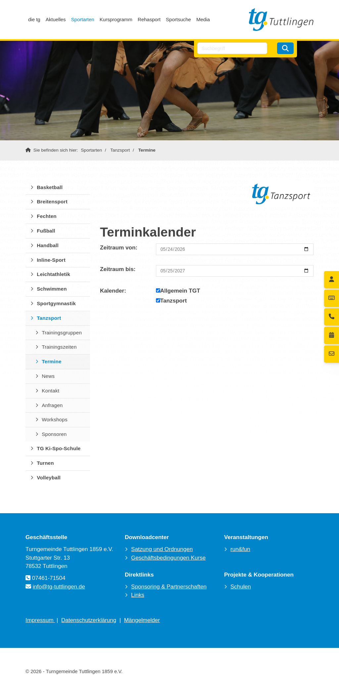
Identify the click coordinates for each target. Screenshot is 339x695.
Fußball (46, 231)
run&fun (240, 549)
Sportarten (82, 19)
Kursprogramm (116, 19)
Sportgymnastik (56, 303)
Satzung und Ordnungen (162, 549)
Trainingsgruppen (62, 332)
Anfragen (52, 405)
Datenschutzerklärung (88, 620)
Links (137, 595)
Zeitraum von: (118, 247)
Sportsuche (178, 19)
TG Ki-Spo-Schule (58, 448)
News (48, 376)
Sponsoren (54, 434)
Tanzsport (120, 150)
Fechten (47, 216)
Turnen (45, 463)
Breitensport (52, 201)
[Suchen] (285, 48)
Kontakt (50, 390)
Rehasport (149, 19)
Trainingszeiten (59, 347)
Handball (48, 245)
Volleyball (49, 477)
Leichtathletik (53, 274)
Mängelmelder (142, 620)
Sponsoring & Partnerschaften (169, 587)
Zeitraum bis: (117, 269)
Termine (147, 150)
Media (203, 19)
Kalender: (113, 291)
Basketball (50, 187)
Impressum (40, 620)
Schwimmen (52, 289)
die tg (34, 19)
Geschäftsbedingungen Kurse (168, 558)
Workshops (55, 419)
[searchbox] (232, 48)
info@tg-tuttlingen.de (59, 587)
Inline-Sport (51, 260)
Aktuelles (56, 19)
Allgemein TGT (178, 291)
